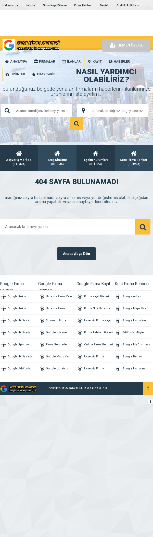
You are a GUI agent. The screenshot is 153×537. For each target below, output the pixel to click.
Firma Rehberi (83, 5)
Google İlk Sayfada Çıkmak (20, 359)
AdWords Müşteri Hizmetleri (134, 335)
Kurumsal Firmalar (121, 388)
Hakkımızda (10, 5)
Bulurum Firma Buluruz (56, 323)
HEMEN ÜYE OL (126, 45)
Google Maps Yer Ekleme (57, 359)
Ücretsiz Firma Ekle (59, 296)
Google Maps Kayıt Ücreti (134, 311)
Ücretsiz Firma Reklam (94, 371)
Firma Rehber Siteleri (98, 332)
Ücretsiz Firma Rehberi (56, 311)
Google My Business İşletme (136, 347)
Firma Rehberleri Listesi (57, 347)
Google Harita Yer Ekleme (134, 323)
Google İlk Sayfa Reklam (18, 323)
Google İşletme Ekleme (56, 335)
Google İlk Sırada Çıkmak (19, 335)
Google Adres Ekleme (131, 299)
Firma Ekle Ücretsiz (97, 308)
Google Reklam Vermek (18, 311)
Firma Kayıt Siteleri (96, 296)
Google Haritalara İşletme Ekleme (134, 371)
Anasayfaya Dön (76, 254)
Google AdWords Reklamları (19, 371)
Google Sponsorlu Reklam (20, 347)
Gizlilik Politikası (128, 5)
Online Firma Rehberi (98, 344)
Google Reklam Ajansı (18, 299)
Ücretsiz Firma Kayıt (97, 320)
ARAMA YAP (76, 123)
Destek (104, 5)
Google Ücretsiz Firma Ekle (57, 371)
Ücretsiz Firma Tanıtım (94, 359)
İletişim (30, 5)
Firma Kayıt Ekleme (55, 5)
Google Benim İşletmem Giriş (132, 359)
